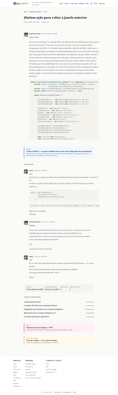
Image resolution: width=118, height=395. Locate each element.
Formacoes (29, 367)
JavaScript (16, 378)
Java (61, 4)
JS (91, 4)
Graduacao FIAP (30, 372)
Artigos (27, 369)
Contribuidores (66, 392)
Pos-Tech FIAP (30, 375)
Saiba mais (57, 392)
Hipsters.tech (50, 372)
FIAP (47, 367)
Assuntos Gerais (35, 12)
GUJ (25, 12)
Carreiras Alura (30, 364)
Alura (47, 364)
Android (102, 4)
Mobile (81, 4)
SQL (87, 4)
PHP (95, 4)
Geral (66, 4)
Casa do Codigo (51, 369)
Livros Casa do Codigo (33, 378)
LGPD (74, 392)
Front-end (16, 369)
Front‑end (73, 4)
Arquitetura (17, 386)
